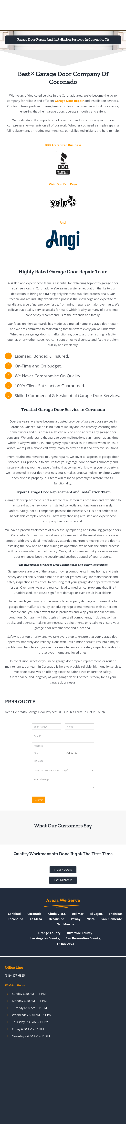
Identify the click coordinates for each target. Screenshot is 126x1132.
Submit (39, 799)
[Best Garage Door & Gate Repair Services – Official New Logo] (17, 15)
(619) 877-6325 (15, 975)
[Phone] (79, 726)
